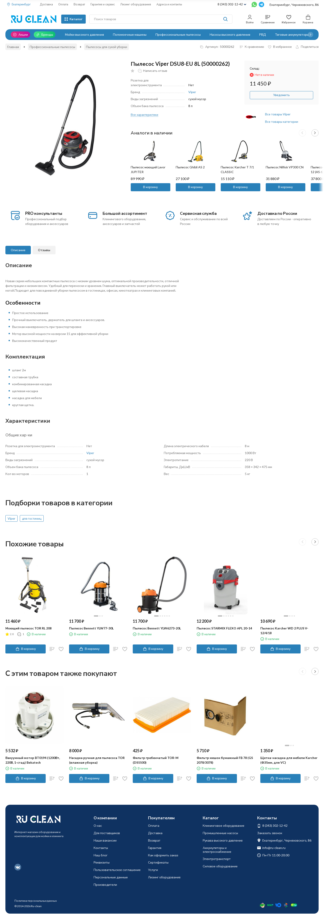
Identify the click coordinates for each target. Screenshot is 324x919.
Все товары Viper (277, 114)
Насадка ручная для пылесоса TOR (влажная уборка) (97, 760)
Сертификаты (158, 862)
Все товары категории (281, 121)
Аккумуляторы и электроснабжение (217, 849)
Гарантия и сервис (102, 4)
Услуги (153, 870)
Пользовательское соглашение (117, 870)
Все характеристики (144, 115)
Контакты (101, 848)
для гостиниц (31, 518)
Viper (192, 92)
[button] (310, 34)
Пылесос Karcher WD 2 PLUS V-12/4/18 (284, 630)
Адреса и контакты (169, 4)
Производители (105, 884)
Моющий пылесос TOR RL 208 (28, 628)
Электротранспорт (217, 859)
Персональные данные (111, 877)
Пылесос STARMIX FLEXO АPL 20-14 (224, 628)
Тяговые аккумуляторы (292, 34)
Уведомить (281, 95)
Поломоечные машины (129, 34)
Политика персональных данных (35, 900)
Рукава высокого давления (223, 840)
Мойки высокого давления (84, 34)
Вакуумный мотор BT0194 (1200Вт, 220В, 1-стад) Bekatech (32, 760)
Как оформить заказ (163, 855)
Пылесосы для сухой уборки (106, 47)
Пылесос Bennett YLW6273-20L (157, 628)
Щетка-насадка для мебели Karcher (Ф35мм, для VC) (288, 760)
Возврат (79, 4)
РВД (262, 34)
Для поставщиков (107, 833)
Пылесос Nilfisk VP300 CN (285, 167)
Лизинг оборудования (135, 4)
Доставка (46, 4)
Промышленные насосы (220, 833)
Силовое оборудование (220, 866)
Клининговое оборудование (223, 825)
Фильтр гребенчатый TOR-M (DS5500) (155, 760)
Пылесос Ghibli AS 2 (190, 167)
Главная (13, 47)
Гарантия (154, 848)
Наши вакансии (105, 840)
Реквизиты (102, 862)
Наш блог (101, 855)
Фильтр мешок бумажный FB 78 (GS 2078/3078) (225, 760)
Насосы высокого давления (230, 34)
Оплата (63, 4)
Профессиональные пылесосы (178, 34)
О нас (98, 825)
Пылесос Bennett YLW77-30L (91, 628)
